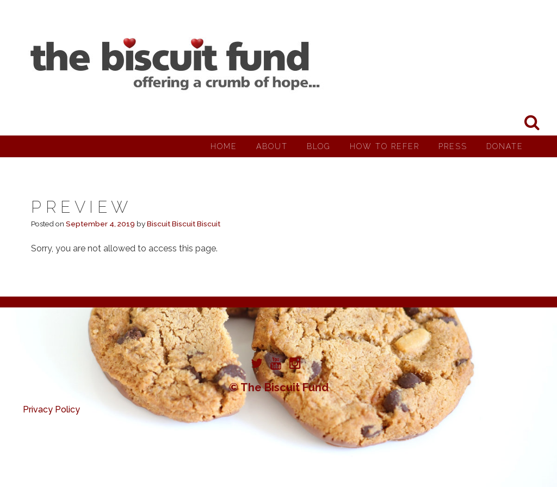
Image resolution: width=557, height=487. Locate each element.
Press (452, 146)
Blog (319, 146)
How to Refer (384, 146)
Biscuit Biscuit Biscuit (183, 223)
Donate (504, 146)
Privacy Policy (51, 409)
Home (224, 146)
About (272, 146)
